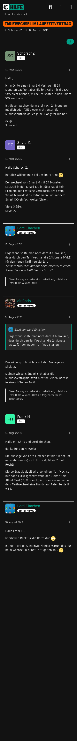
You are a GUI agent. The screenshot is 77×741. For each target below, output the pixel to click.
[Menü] (71, 7)
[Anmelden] (60, 7)
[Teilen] (70, 42)
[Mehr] (69, 70)
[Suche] (50, 7)
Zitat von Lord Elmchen (29, 329)
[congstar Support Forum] (13, 7)
